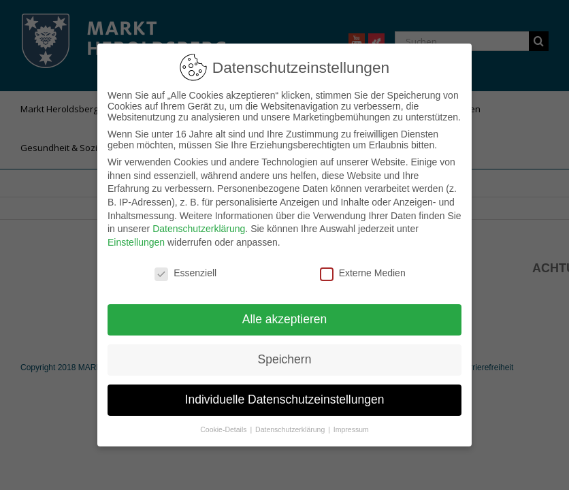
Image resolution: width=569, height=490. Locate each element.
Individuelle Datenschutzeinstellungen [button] (285, 391)
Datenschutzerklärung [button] (291, 421)
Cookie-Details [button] (224, 421)
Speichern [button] (285, 351)
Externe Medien (363, 264)
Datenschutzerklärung (198, 220)
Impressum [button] (351, 421)
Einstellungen (136, 234)
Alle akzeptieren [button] (284, 311)
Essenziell (185, 264)
